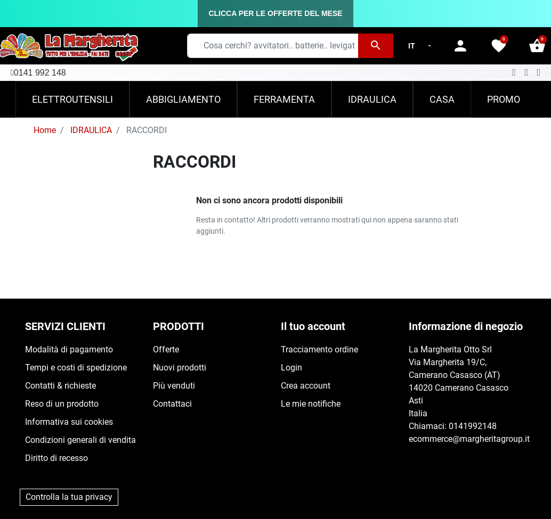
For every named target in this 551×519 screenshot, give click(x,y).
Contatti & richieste (60, 386)
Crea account (305, 386)
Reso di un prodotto (62, 404)
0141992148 (473, 426)
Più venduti (174, 386)
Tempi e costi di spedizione (76, 368)
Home (45, 130)
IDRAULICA (91, 130)
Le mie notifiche (311, 404)
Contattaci (172, 404)
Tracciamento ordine (319, 349)
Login (291, 368)
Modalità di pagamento (69, 349)
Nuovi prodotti (179, 368)
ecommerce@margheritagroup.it (469, 439)
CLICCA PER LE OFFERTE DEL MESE (275, 13)
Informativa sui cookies (69, 422)
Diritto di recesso (56, 458)
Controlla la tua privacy (69, 497)
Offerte (166, 349)
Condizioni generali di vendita (80, 440)
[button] (537, 46)
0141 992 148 (40, 72)
